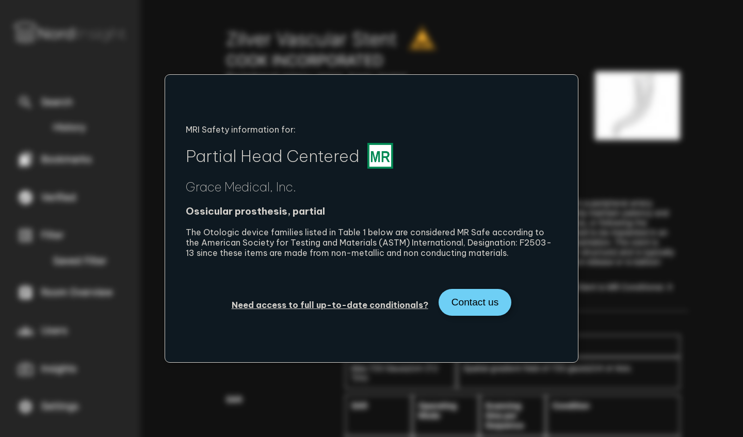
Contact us (475, 302)
